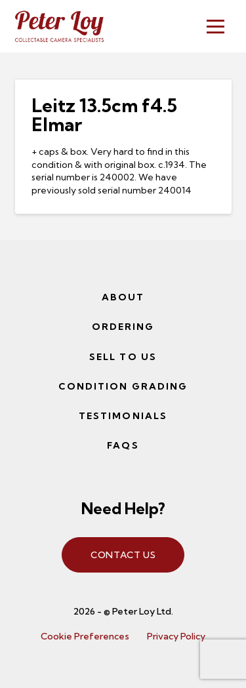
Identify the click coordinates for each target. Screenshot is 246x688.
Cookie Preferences (85, 636)
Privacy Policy (176, 636)
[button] (215, 26)
